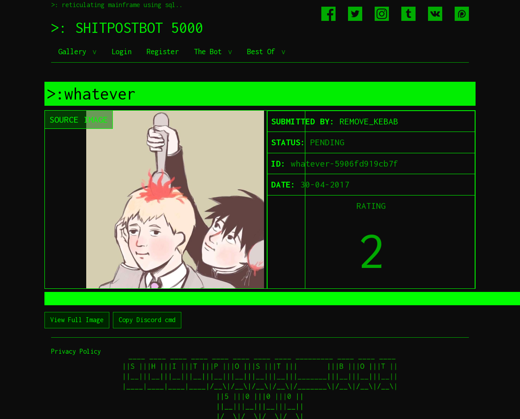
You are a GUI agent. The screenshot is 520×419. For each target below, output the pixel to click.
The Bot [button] (210, 51)
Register (163, 51)
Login (122, 51)
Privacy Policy (76, 351)
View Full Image (77, 319)
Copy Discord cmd (147, 319)
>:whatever (91, 93)
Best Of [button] (263, 51)
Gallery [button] (74, 51)
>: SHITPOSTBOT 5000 (127, 27)
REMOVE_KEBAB (369, 121)
